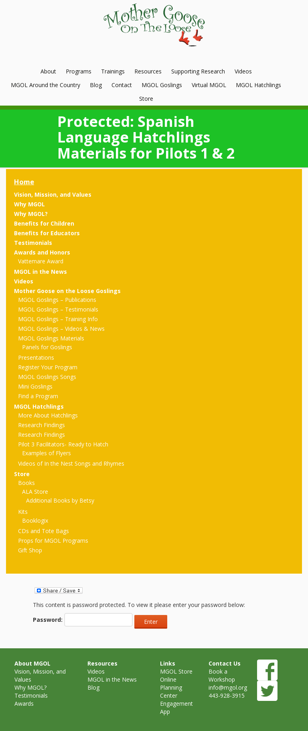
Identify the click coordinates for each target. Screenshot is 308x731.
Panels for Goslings (47, 347)
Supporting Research (198, 71)
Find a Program (38, 396)
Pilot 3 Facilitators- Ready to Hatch (63, 444)
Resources (148, 71)
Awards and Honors (42, 252)
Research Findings (41, 425)
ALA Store (35, 491)
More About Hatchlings (48, 415)
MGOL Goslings (162, 85)
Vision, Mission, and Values (52, 194)
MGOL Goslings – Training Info (58, 319)
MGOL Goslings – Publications (57, 299)
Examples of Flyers (46, 453)
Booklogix (35, 520)
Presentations (36, 357)
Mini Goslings (35, 386)
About (48, 71)
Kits (23, 511)
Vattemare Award (40, 261)
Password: (83, 620)
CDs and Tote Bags (43, 531)
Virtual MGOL (209, 85)
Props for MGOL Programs (53, 540)
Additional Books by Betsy (60, 500)
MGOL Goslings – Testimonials (58, 309)
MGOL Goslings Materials (51, 338)
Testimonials (33, 242)
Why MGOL (29, 204)
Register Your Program (47, 367)
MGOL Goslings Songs (47, 377)
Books (26, 483)
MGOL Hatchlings (258, 85)
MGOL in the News (40, 271)
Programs (78, 71)
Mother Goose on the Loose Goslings (67, 291)
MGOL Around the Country (45, 85)
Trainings (113, 71)
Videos (243, 71)
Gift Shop (30, 550)
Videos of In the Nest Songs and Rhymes (71, 463)
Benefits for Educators (47, 233)
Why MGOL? (31, 214)
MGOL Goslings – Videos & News (61, 328)
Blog (96, 85)
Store (146, 98)
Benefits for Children (44, 223)
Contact (121, 85)
